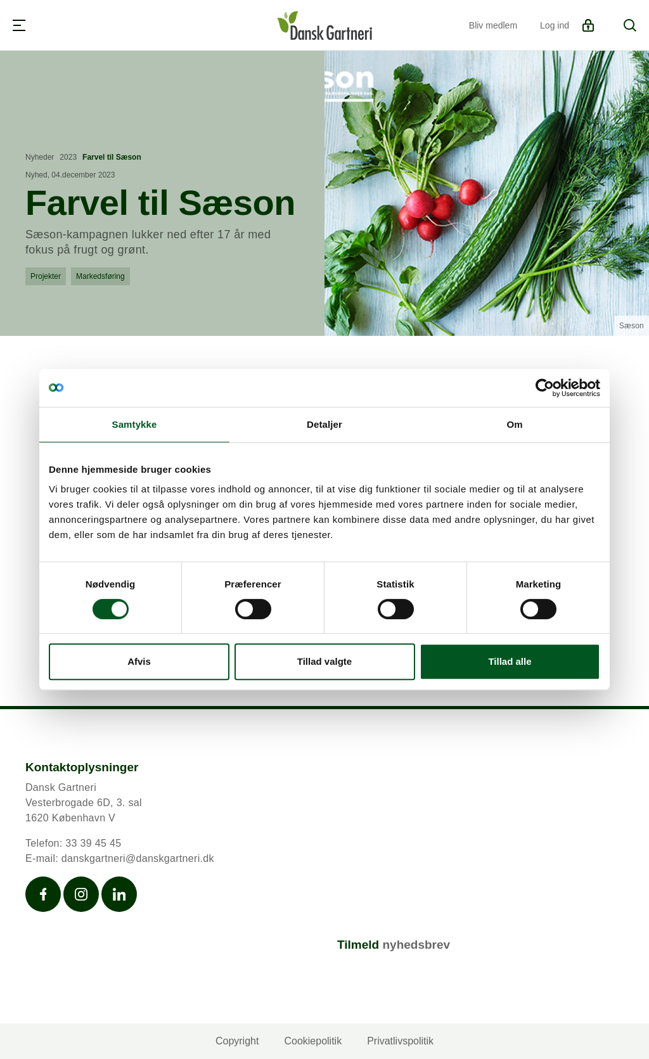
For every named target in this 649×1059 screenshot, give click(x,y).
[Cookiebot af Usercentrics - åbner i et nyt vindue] (544, 387)
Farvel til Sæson (111, 157)
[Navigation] (19, 25)
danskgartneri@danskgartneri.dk (137, 858)
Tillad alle (509, 661)
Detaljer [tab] (324, 424)
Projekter (45, 276)
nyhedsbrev (416, 944)
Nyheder (39, 157)
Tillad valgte (324, 661)
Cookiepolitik (313, 1041)
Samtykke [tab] (134, 424)
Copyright (237, 1041)
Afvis (139, 661)
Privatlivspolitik (400, 1041)
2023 (68, 157)
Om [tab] (514, 424)
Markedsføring (100, 276)
